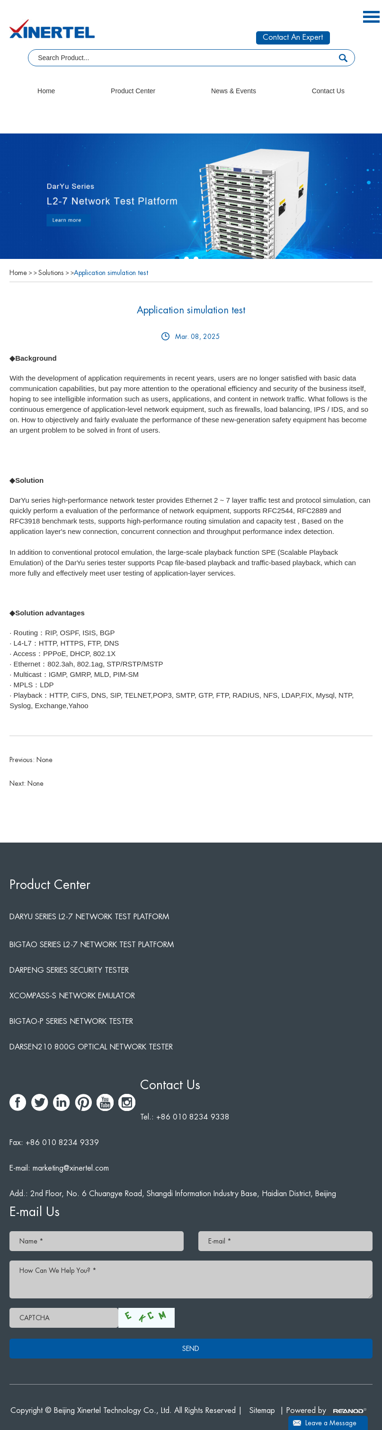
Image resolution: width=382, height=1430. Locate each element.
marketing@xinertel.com (71, 1168)
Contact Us (328, 91)
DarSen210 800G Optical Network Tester (91, 1047)
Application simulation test (111, 272)
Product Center (133, 91)
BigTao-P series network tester (71, 1021)
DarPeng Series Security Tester (69, 970)
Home (46, 91)
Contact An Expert (293, 37)
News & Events (233, 91)
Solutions (51, 272)
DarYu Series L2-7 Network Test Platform (89, 917)
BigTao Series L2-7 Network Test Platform (91, 945)
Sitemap (262, 1410)
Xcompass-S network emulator (72, 996)
